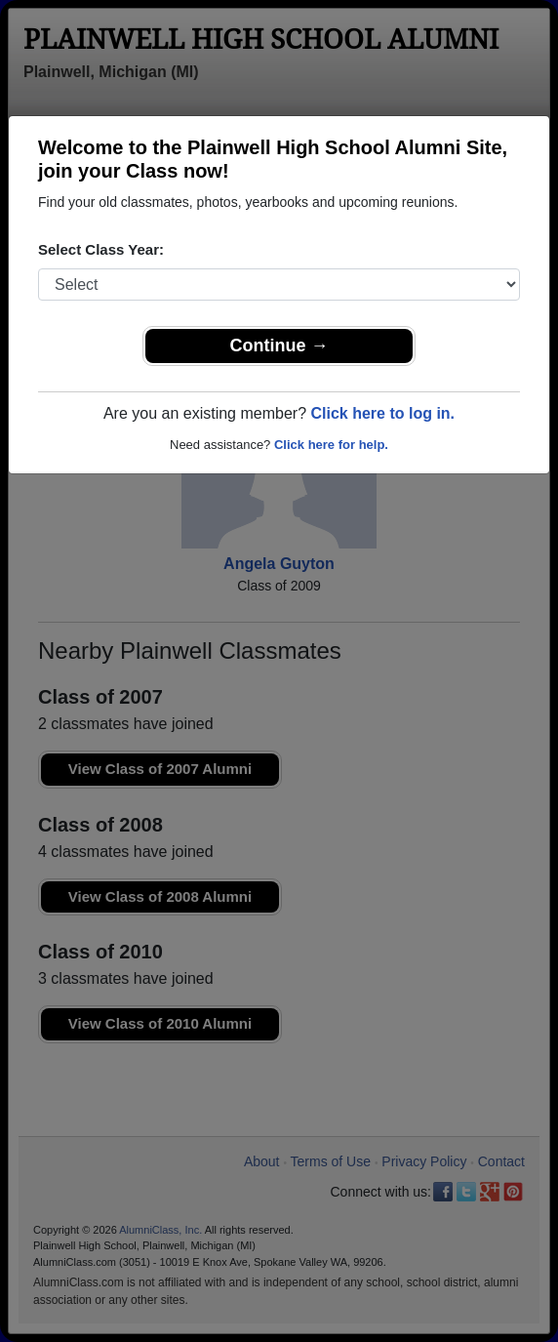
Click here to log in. (382, 413)
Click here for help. (331, 444)
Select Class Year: (101, 249)
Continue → (279, 345)
